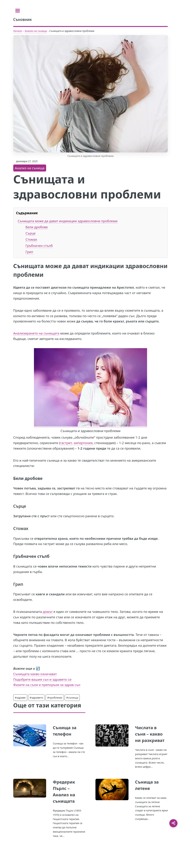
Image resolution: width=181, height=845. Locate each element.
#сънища (72, 697)
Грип (29, 251)
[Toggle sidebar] (17, 10)
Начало (17, 31)
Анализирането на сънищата (36, 333)
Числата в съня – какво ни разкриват (150, 734)
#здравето (36, 697)
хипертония (83, 443)
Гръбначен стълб (39, 245)
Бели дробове (36, 227)
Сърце (30, 233)
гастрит (66, 443)
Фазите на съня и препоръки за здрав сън (46, 684)
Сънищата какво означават (35, 674)
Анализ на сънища (36, 31)
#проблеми (54, 697)
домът (48, 611)
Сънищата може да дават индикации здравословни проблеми (68, 221)
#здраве (20, 697)
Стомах (31, 239)
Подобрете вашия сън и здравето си (42, 679)
